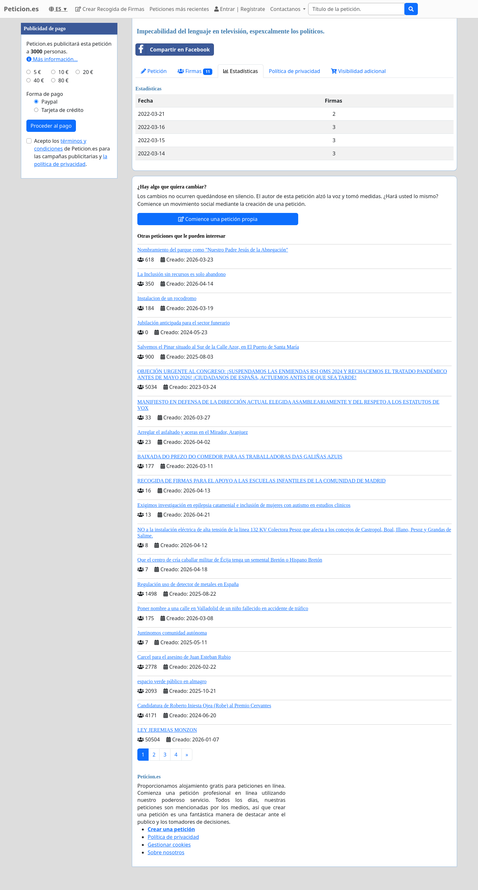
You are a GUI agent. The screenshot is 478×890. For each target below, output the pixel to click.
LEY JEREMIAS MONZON (167, 730)
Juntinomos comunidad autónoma (172, 633)
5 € (37, 72)
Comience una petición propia (218, 219)
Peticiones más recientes (179, 9)
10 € (63, 72)
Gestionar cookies (169, 844)
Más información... (52, 59)
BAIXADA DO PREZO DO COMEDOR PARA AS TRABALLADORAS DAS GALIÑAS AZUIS (239, 456)
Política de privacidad (294, 71)
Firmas (195, 71)
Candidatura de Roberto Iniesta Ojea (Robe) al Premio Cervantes (204, 705)
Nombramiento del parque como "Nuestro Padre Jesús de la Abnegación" (212, 249)
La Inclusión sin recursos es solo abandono (181, 274)
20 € (88, 72)
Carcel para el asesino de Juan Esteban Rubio (184, 657)
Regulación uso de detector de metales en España (188, 584)
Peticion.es (21, 9)
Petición (154, 71)
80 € (63, 80)
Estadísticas (240, 71)
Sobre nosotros (166, 852)
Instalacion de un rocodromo (167, 298)
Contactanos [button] (286, 9)
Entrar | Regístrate (239, 9)
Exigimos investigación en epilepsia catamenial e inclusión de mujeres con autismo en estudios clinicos (244, 505)
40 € (39, 80)
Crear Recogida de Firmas (109, 9)
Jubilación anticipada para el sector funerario (183, 323)
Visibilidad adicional (358, 71)
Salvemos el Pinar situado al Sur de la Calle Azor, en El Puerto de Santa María (218, 347)
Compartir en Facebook (173, 49)
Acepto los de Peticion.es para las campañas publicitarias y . (72, 152)
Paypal (49, 101)
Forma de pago (44, 93)
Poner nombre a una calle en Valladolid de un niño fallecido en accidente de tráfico (222, 608)
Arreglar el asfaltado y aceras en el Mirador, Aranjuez (192, 432)
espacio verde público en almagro (172, 681)
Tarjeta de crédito (62, 110)
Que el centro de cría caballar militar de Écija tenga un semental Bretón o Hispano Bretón (229, 560)
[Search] (356, 9)
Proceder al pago (51, 125)
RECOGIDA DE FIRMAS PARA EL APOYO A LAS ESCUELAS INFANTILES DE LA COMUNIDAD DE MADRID (261, 480)
